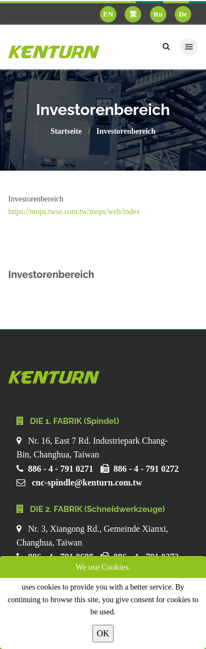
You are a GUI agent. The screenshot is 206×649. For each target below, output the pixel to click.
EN (108, 14)
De (183, 14)
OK (103, 633)
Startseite (66, 131)
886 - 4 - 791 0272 (146, 468)
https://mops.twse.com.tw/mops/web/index (74, 212)
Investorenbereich (126, 131)
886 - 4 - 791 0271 (60, 468)
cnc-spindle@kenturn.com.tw (87, 482)
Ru (158, 14)
